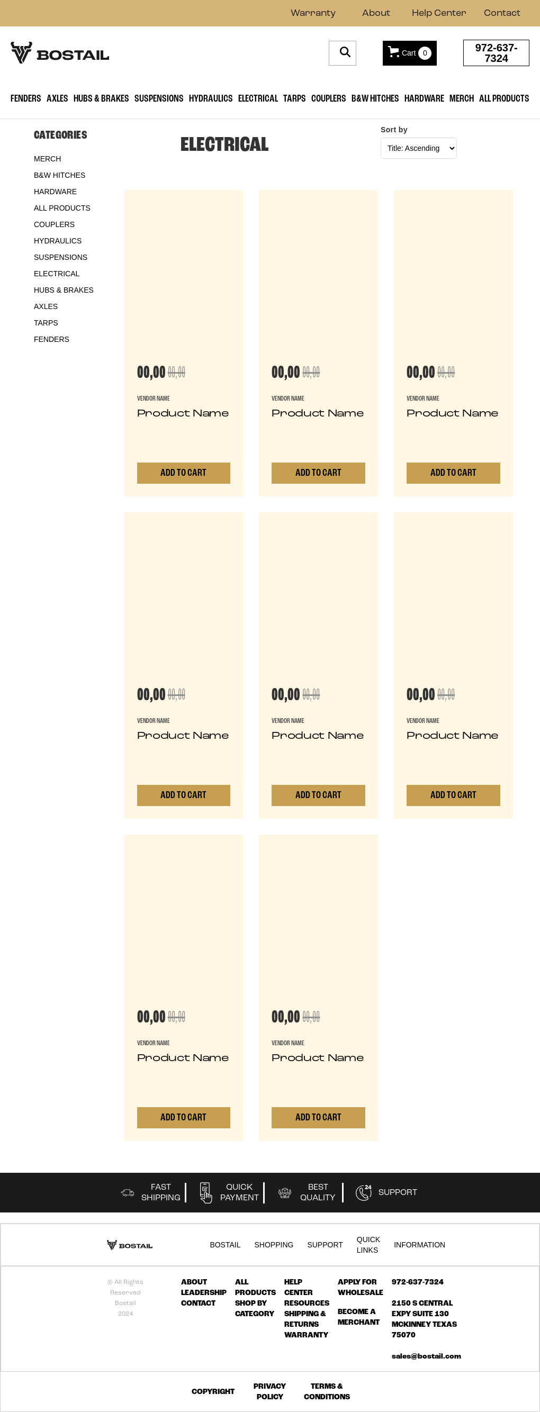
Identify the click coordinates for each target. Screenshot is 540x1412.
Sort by (394, 129)
